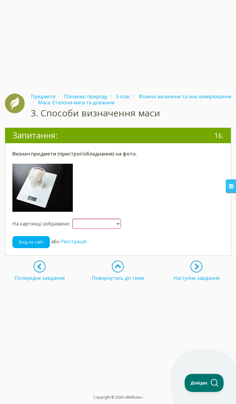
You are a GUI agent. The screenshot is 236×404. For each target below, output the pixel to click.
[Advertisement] (118, 42)
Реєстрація (73, 241)
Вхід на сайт (31, 242)
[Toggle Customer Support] (204, 383)
